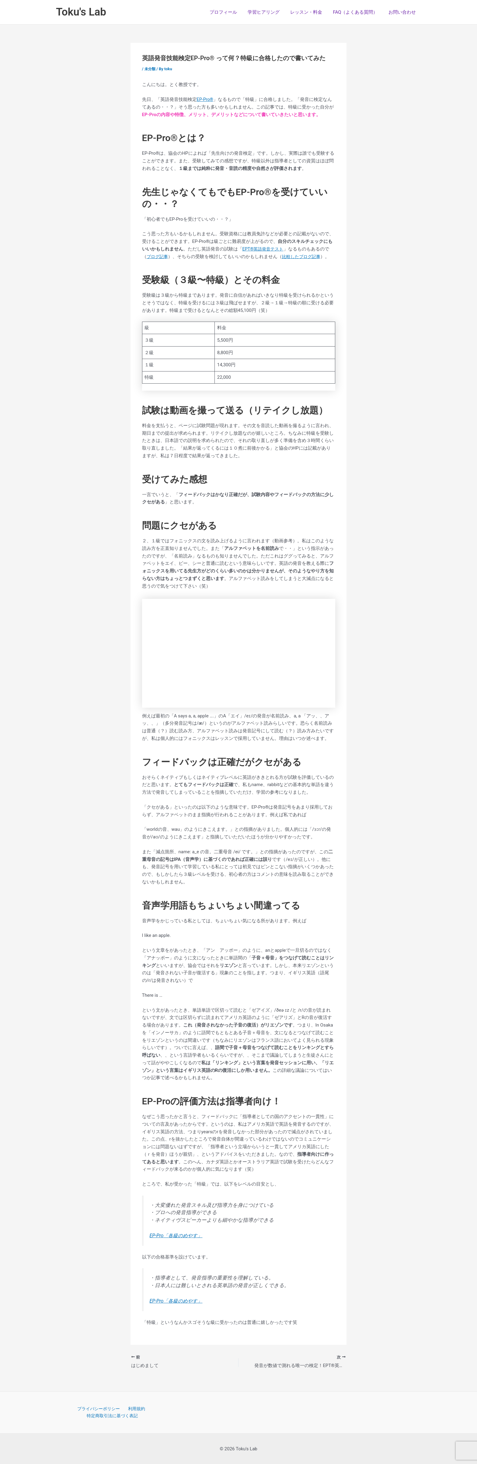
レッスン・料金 (310, 12)
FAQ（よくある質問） (357, 12)
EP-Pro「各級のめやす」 (178, 1235)
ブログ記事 (158, 256)
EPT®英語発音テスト (264, 249)
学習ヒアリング (269, 12)
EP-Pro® (205, 99)
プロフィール (230, 12)
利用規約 (136, 1408)
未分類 (150, 69)
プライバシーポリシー (99, 1408)
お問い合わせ (402, 12)
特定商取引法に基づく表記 (112, 1415)
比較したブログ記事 (304, 256)
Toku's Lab (81, 12)
